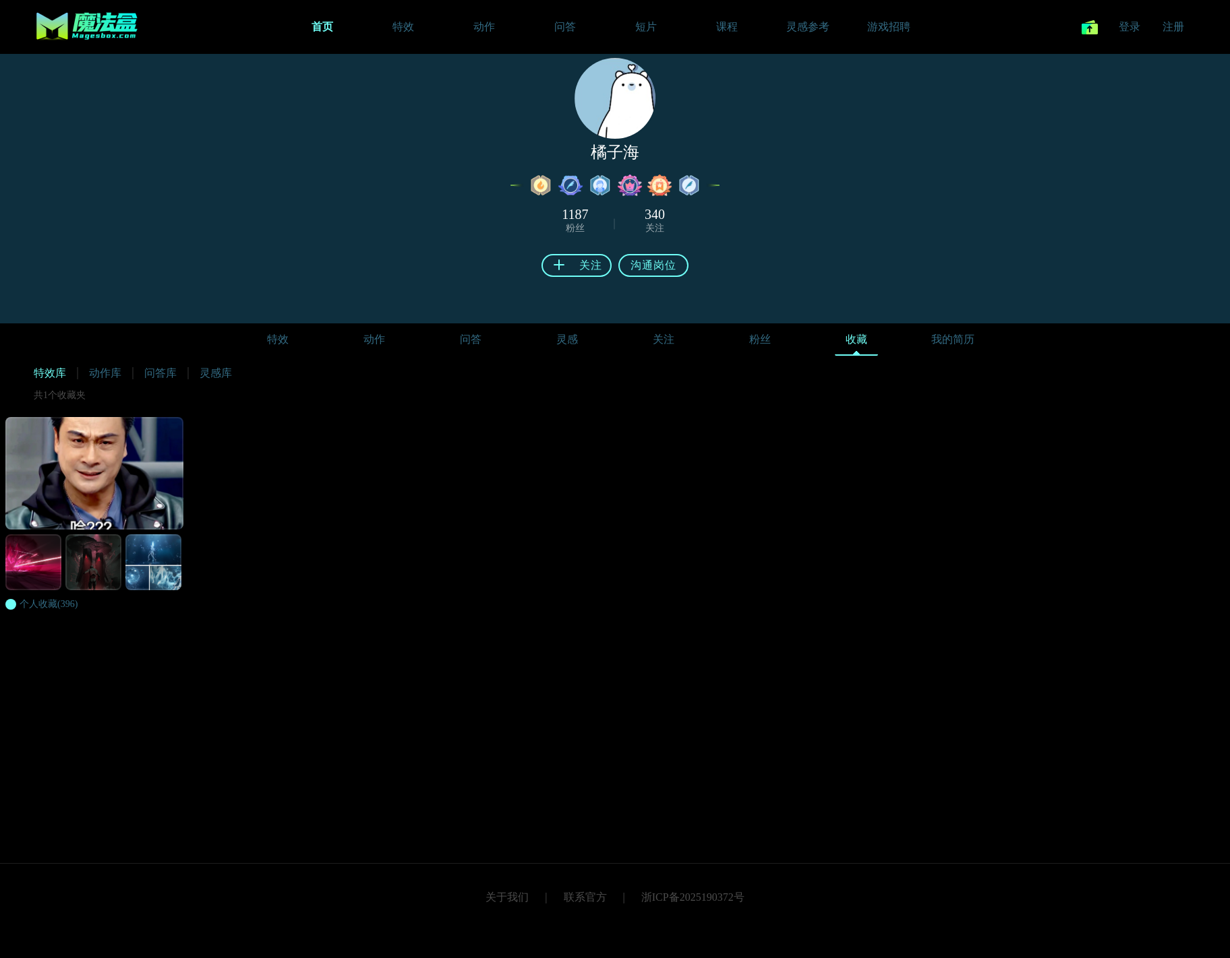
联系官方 (585, 897)
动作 (374, 339)
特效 (278, 339)
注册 (1173, 26)
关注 (663, 339)
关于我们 (507, 897)
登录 (1129, 26)
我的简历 (952, 339)
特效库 (50, 373)
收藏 (856, 342)
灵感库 (216, 373)
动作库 (105, 373)
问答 (470, 339)
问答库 (160, 373)
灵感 (567, 339)
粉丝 (760, 339)
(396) (49, 604)
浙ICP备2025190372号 (692, 897)
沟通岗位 (653, 265)
